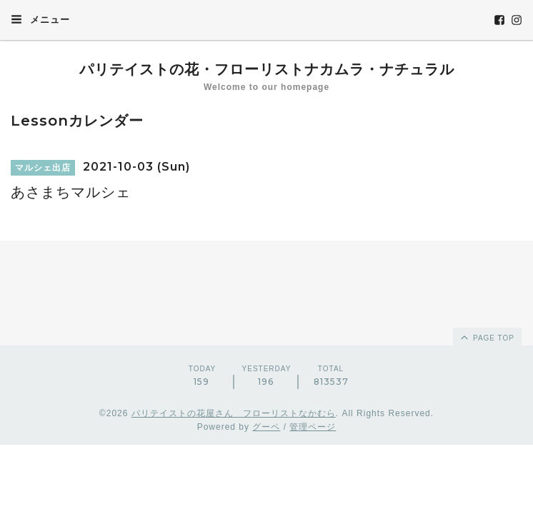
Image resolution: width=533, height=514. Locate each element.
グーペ (266, 427)
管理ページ (312, 427)
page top (486, 337)
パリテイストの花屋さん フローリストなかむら (233, 413)
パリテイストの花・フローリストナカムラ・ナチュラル (266, 69)
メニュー (40, 19)
